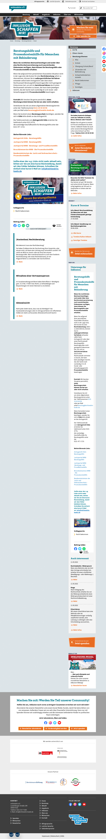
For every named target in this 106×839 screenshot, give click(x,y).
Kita (76, 59)
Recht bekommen (82, 80)
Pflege (77, 84)
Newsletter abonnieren (31, 728)
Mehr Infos (77, 630)
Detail (35, 41)
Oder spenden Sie (83, 36)
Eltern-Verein (77, 53)
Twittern (19, 225)
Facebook (46, 722)
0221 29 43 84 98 (40, 108)
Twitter (55, 722)
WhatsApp (23, 225)
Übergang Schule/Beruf (84, 66)
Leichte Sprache (55, 1)
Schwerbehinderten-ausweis (83, 76)
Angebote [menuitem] (46, 14)
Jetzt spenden (79, 728)
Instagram (51, 722)
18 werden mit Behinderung (80, 70)
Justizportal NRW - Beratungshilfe (27, 142)
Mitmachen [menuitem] (78, 14)
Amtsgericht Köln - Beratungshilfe (27, 138)
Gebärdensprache (70, 1)
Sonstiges (78, 87)
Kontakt (73, 8)
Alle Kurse (77, 233)
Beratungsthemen (27, 41)
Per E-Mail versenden (27, 225)
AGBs (62, 836)
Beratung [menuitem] (26, 14)
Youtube (60, 722)
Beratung (17, 41)
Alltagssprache (39, 1)
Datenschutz (55, 836)
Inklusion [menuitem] (56, 14)
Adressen (76, 90)
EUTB (74, 50)
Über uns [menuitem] (67, 14)
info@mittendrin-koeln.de (24, 812)
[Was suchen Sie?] (88, 8)
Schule (77, 63)
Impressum (46, 836)
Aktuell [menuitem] (36, 14)
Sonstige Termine (80, 240)
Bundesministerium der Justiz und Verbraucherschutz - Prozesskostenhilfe (35, 154)
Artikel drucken (59, 225)
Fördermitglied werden (57, 728)
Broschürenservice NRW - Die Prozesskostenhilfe (33, 149)
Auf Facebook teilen (15, 225)
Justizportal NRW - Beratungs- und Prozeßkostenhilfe (35, 145)
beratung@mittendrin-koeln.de (41, 110)
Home (11, 41)
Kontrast (88, 1)
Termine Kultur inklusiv (82, 237)
